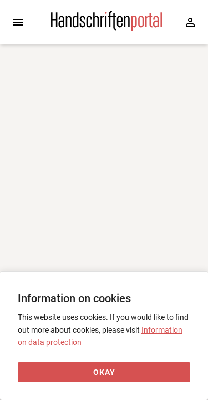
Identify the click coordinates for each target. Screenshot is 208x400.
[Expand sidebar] (17, 22)
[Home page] (106, 28)
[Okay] (104, 372)
